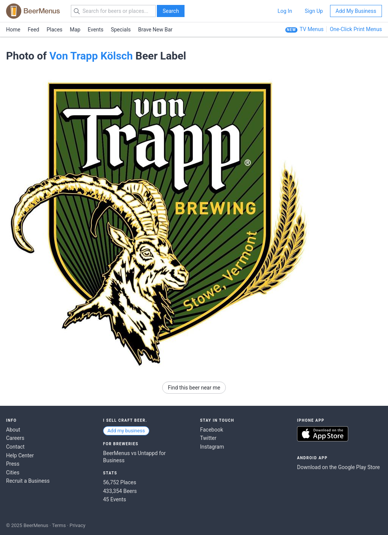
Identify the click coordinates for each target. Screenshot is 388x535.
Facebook (211, 430)
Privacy (77, 525)
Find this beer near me (194, 388)
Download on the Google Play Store (338, 467)
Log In (284, 11)
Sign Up (314, 11)
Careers (15, 438)
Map (75, 30)
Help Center (20, 455)
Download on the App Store (322, 433)
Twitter (208, 438)
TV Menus (312, 29)
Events (95, 30)
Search (171, 11)
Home (13, 30)
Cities (12, 472)
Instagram (212, 447)
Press (12, 464)
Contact (15, 447)
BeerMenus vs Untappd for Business (134, 457)
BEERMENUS (33, 11)
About (13, 430)
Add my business (126, 430)
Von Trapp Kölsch (91, 56)
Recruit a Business (28, 481)
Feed (33, 30)
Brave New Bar (155, 30)
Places (55, 30)
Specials (121, 30)
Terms (59, 525)
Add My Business (356, 11)
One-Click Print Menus (356, 29)
